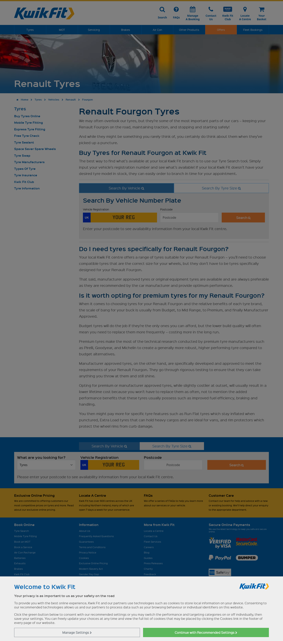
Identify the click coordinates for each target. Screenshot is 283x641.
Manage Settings (77, 632)
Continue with (206, 632)
